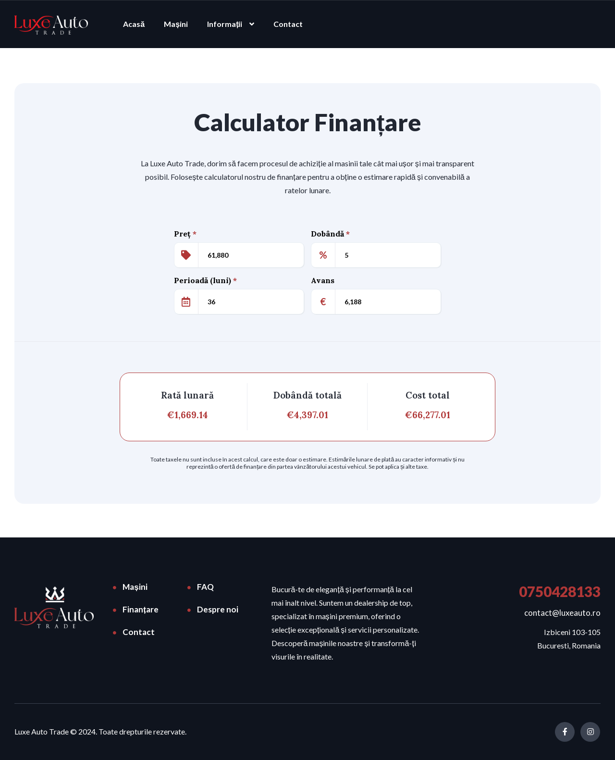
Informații (224, 23)
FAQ (205, 587)
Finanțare (141, 609)
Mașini (176, 23)
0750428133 (560, 591)
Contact (288, 23)
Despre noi (217, 609)
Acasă (134, 23)
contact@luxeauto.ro (562, 613)
